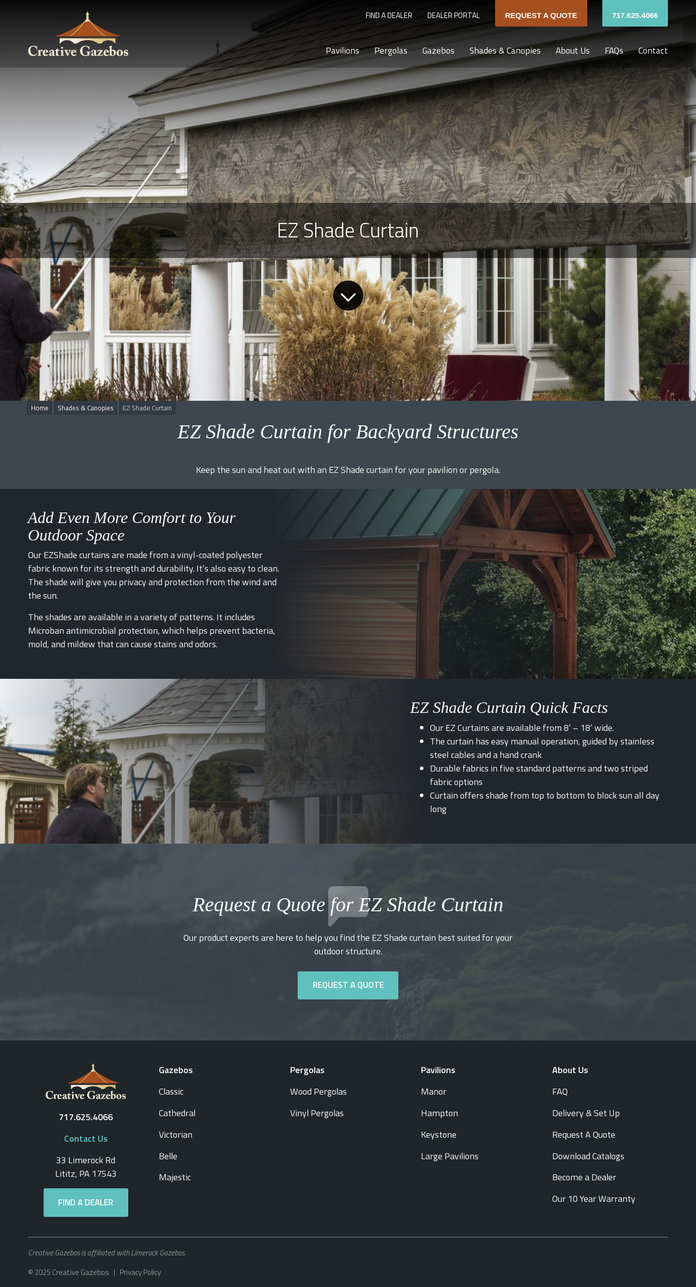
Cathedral (177, 1112)
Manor (433, 1091)
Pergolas (387, 51)
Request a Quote (348, 985)
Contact (653, 51)
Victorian (175, 1133)
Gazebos (435, 51)
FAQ (560, 1091)
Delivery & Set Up (586, 1112)
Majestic (175, 1175)
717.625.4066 (635, 15)
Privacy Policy (140, 1271)
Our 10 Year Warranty (593, 1196)
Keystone (438, 1133)
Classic (171, 1091)
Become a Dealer (584, 1175)
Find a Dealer (389, 15)
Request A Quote (541, 15)
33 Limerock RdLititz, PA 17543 (86, 1166)
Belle (168, 1154)
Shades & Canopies (503, 51)
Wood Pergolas (318, 1091)
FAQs (613, 51)
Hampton (439, 1112)
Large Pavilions (450, 1154)
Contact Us (86, 1138)
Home (40, 408)
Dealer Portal (453, 15)
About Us (571, 51)
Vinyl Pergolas (317, 1112)
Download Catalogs (589, 1154)
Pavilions (338, 51)
